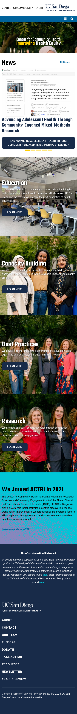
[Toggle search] (71, 19)
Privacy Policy (42, 693)
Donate (8, 649)
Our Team (9, 635)
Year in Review (14, 679)
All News (65, 62)
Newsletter (12, 671)
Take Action (12, 657)
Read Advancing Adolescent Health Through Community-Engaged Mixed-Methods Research (38, 142)
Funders (8, 642)
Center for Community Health (22, 8)
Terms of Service (22, 693)
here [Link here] (45, 574)
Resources (11, 664)
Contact (9, 627)
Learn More (14, 212)
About (7, 620)
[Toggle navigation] (65, 19)
